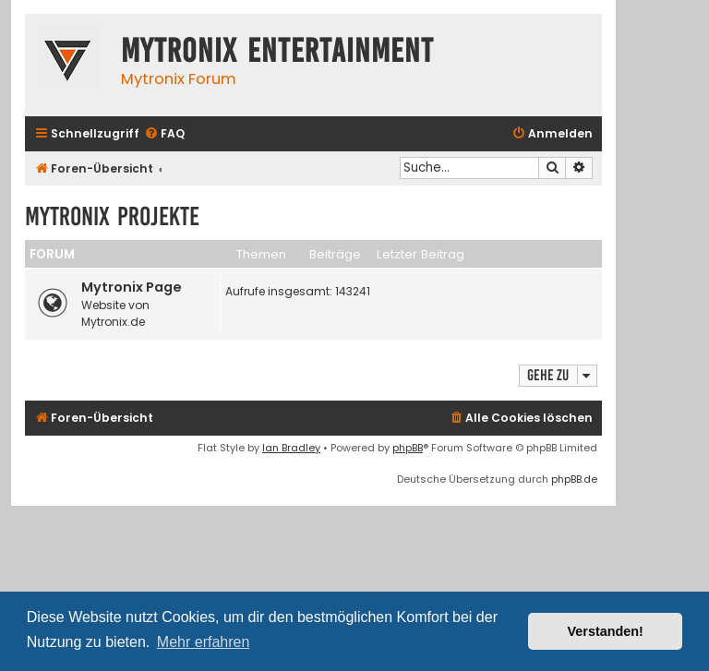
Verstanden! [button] (605, 631)
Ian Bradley (291, 447)
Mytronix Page (131, 287)
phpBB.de (574, 479)
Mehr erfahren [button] (203, 642)
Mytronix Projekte (112, 216)
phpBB (407, 447)
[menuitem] (164, 134)
